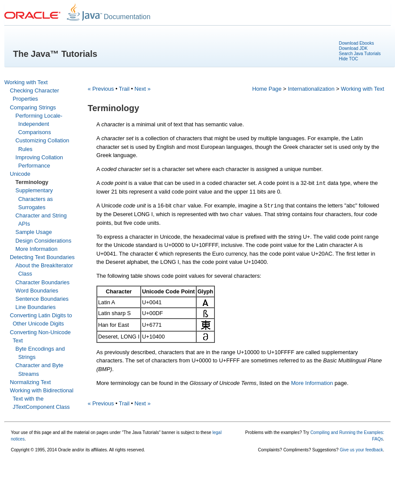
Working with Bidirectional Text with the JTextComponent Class (41, 398)
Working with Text (26, 82)
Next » (143, 88)
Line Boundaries (36, 307)
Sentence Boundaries (42, 299)
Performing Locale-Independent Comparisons (39, 123)
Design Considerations (44, 240)
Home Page (267, 88)
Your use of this (26, 432)
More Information (37, 249)
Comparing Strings (33, 107)
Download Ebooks (356, 43)
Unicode (20, 174)
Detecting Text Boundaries (42, 257)
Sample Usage (34, 232)
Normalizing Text (30, 382)
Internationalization (311, 88)
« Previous (101, 88)
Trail (124, 88)
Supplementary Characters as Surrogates (34, 198)
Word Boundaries (37, 290)
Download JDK (353, 48)
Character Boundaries (42, 282)
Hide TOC (348, 58)
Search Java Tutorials (360, 53)
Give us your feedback (361, 449)
